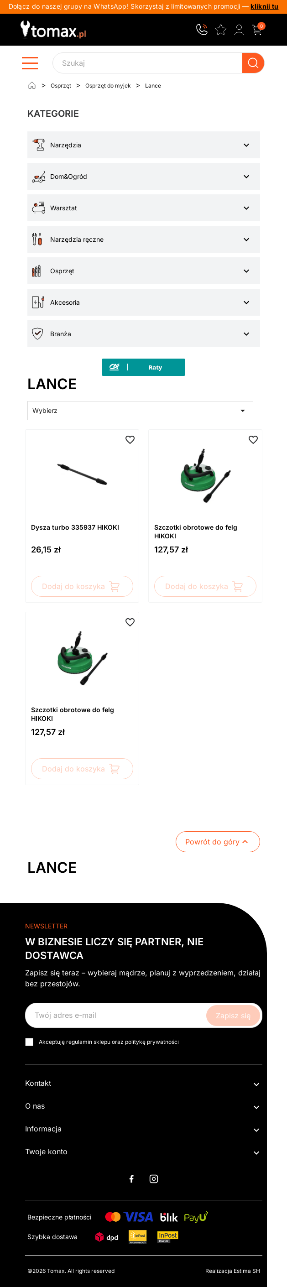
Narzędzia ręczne (77, 239)
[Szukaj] (158, 62)
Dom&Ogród (68, 176)
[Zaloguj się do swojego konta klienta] (239, 29)
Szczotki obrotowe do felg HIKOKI (195, 531)
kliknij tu (264, 6)
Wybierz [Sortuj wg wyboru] (140, 410)
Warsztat (63, 208)
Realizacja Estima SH (232, 1270)
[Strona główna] (32, 85)
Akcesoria (65, 302)
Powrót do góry (217, 841)
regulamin (79, 1041)
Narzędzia (65, 145)
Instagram (154, 1179)
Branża (60, 334)
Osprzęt (62, 271)
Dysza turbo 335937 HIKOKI (75, 527)
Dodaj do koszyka (82, 586)
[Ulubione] (221, 28)
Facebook (131, 1179)
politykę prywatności (152, 1041)
